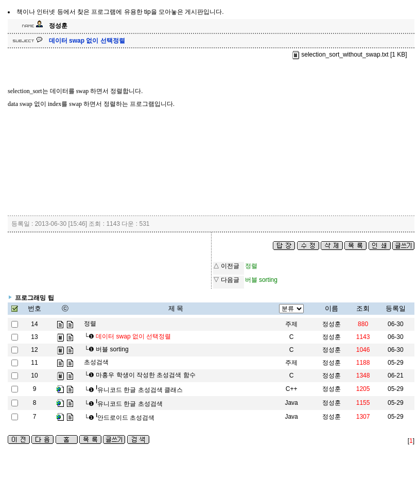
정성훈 (331, 324)
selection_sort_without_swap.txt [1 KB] (349, 54)
